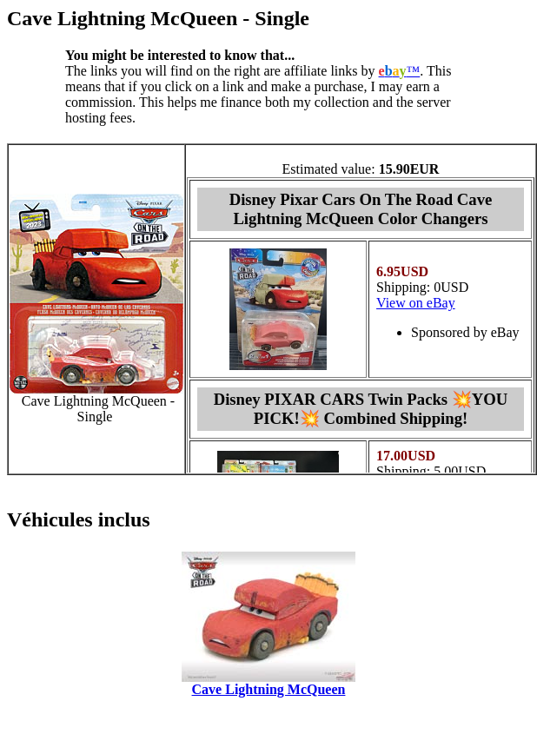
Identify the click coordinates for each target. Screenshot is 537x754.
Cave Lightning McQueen (269, 689)
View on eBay (415, 302)
